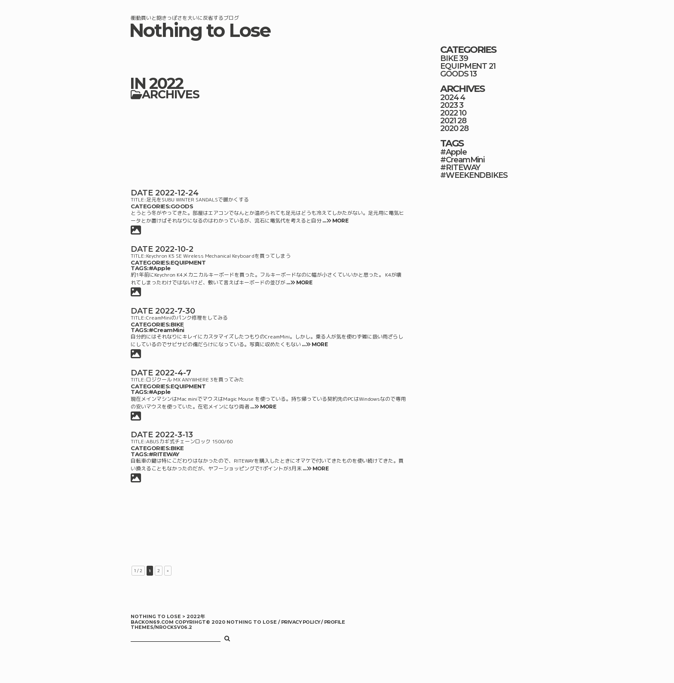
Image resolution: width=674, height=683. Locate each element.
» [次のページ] (168, 570)
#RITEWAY (164, 454)
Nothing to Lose (199, 30)
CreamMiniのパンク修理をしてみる (187, 317)
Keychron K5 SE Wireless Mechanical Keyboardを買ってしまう (218, 255)
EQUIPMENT (188, 262)
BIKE (177, 324)
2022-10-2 (174, 249)
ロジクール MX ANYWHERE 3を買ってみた (195, 379)
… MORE (335, 220)
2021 (448, 120)
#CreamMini (166, 329)
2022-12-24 (177, 193)
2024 (449, 97)
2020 (449, 128)
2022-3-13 (174, 434)
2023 (449, 105)
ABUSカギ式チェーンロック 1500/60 (189, 441)
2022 (449, 113)
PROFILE (334, 622)
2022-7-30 (175, 311)
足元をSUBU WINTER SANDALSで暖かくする (197, 199)
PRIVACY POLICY (301, 622)
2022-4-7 (173, 373)
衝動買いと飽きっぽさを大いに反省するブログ (185, 17)
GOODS (182, 206)
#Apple (160, 268)
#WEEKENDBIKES (474, 175)
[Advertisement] (268, 143)
